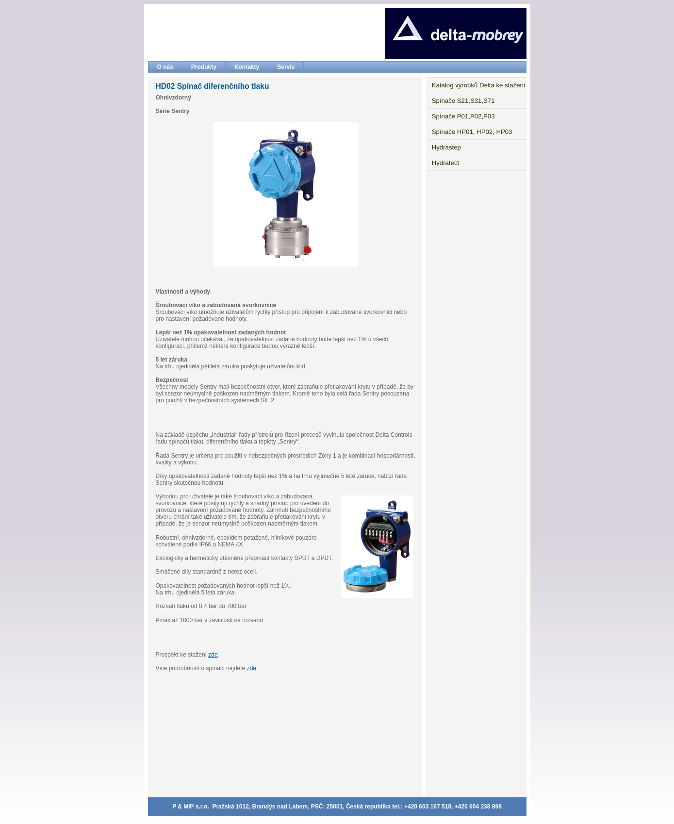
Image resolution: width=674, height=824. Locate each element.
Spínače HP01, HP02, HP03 (472, 131)
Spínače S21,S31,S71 (463, 100)
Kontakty (246, 67)
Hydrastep (446, 147)
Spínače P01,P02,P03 (463, 116)
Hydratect (445, 162)
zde (212, 654)
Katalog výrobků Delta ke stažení (479, 85)
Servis (286, 67)
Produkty (203, 67)
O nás (165, 67)
